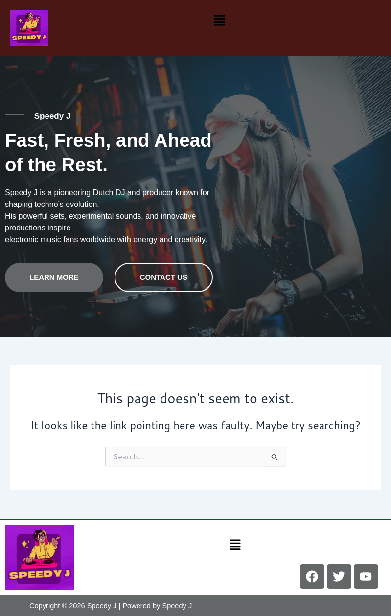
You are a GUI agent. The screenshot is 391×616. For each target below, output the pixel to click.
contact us (163, 277)
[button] (219, 20)
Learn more (54, 277)
